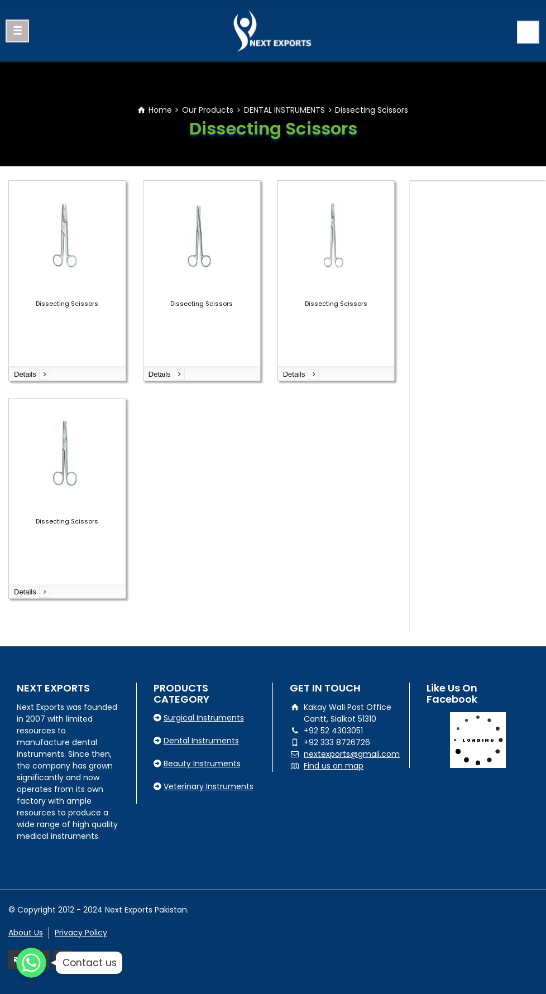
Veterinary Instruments (208, 786)
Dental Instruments (201, 740)
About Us (25, 932)
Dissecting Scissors (67, 303)
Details (25, 374)
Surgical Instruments (204, 717)
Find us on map (333, 765)
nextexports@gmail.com (352, 754)
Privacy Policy (81, 932)
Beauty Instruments (202, 763)
